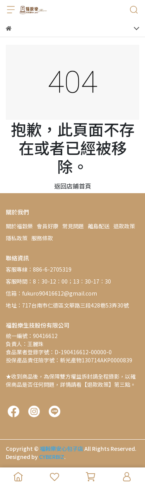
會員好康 (47, 226)
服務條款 (42, 238)
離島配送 (98, 226)
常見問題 (73, 226)
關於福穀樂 (19, 226)
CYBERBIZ (51, 457)
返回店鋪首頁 (72, 185)
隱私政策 (16, 238)
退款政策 (124, 226)
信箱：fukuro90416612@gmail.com (51, 293)
